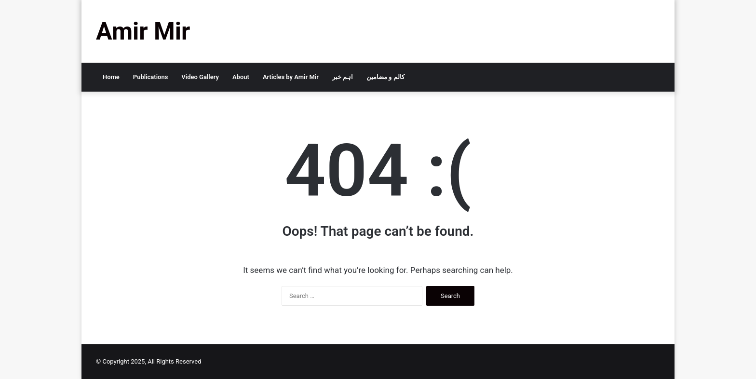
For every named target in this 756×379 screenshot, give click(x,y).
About (240, 77)
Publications (150, 77)
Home (111, 77)
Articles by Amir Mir (291, 77)
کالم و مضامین (385, 77)
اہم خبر (342, 77)
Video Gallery (200, 77)
